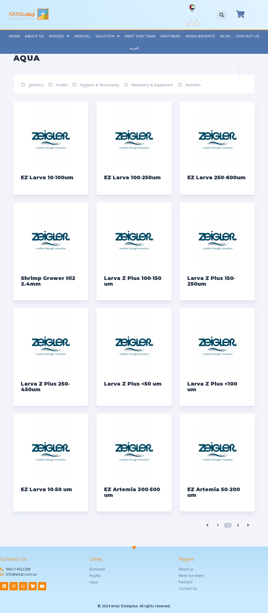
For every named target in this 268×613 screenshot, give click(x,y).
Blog (225, 36)
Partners (170, 36)
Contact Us (247, 36)
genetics (36, 84)
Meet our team (140, 36)
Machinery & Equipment (152, 84)
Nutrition (193, 84)
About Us (34, 36)
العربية (134, 48)
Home (14, 36)
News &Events (200, 36)
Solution (107, 36)
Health (62, 84)
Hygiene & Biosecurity (99, 84)
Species (59, 36)
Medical (82, 36)
